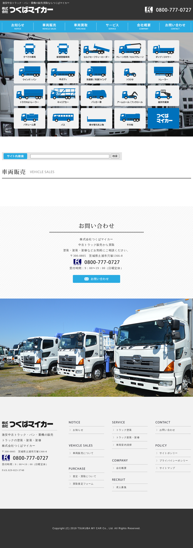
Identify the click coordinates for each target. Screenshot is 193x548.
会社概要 (121, 468)
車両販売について (83, 453)
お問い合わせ (167, 430)
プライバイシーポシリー (174, 460)
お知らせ (78, 430)
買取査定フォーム (83, 483)
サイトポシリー (169, 453)
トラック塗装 (124, 430)
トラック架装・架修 (128, 437)
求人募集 (121, 487)
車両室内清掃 (124, 445)
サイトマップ (167, 468)
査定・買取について (84, 476)
